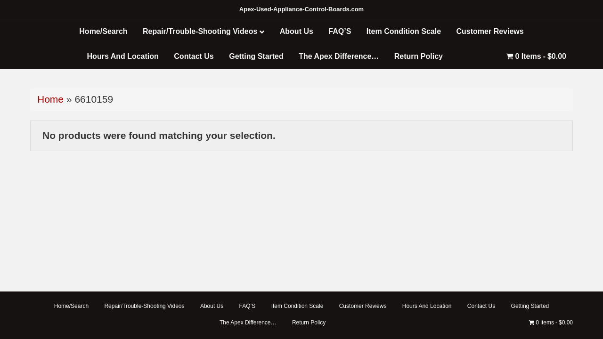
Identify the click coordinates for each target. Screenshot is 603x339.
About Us (296, 31)
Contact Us (193, 56)
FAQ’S (339, 31)
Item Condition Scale (404, 31)
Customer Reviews (490, 31)
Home (50, 99)
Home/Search (103, 31)
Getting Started (256, 56)
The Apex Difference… (339, 56)
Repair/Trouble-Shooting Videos (200, 31)
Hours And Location (123, 56)
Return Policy (418, 56)
